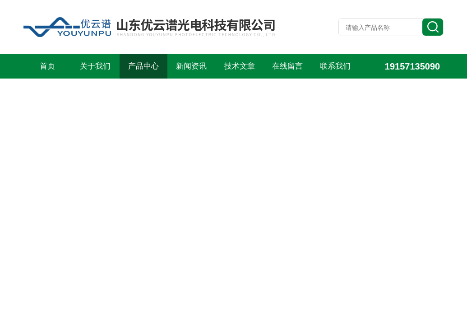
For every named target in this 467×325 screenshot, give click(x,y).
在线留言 (287, 66)
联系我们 (335, 66)
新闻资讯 (191, 66)
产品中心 (143, 66)
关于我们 (95, 66)
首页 (47, 66)
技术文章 (239, 66)
